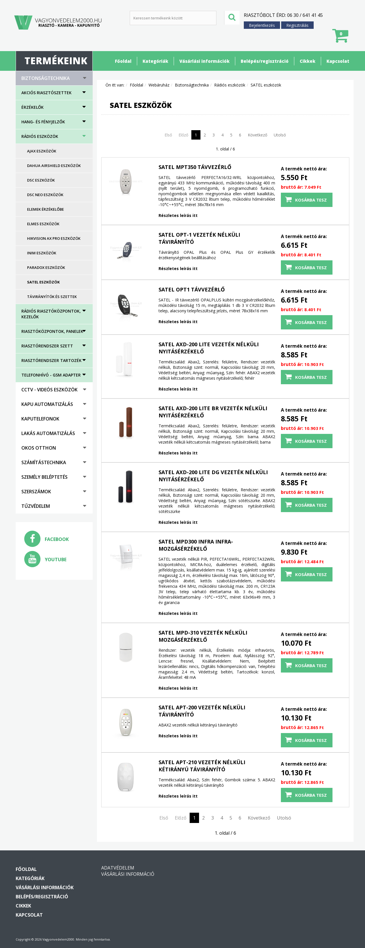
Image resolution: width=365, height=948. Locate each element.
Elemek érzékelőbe (45, 209)
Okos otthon (38, 448)
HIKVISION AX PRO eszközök (53, 238)
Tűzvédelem (35, 506)
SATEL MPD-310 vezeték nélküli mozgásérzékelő (203, 636)
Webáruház (159, 85)
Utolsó (280, 135)
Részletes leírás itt (178, 215)
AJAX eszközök (41, 151)
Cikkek (307, 61)
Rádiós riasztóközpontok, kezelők (51, 313)
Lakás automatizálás (48, 433)
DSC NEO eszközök (45, 194)
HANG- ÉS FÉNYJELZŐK (43, 121)
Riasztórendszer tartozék (51, 360)
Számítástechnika (43, 462)
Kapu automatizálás (47, 404)
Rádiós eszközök (39, 136)
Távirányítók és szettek (52, 296)
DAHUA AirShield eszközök (54, 165)
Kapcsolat (338, 61)
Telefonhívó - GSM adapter (51, 375)
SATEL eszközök (43, 282)
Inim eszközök (41, 252)
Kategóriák (155, 61)
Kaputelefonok (40, 419)
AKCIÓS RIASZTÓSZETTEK (46, 92)
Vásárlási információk (204, 61)
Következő (257, 135)
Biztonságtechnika (45, 78)
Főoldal (123, 61)
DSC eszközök (41, 180)
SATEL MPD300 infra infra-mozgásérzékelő (196, 545)
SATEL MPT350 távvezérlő (195, 167)
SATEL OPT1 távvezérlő (192, 289)
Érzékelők (32, 107)
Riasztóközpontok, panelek (52, 331)
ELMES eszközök (43, 223)
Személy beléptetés (44, 477)
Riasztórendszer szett (47, 346)
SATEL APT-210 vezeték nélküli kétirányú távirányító (202, 766)
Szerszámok (36, 491)
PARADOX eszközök (46, 267)
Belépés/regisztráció (265, 61)
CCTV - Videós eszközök (49, 390)
